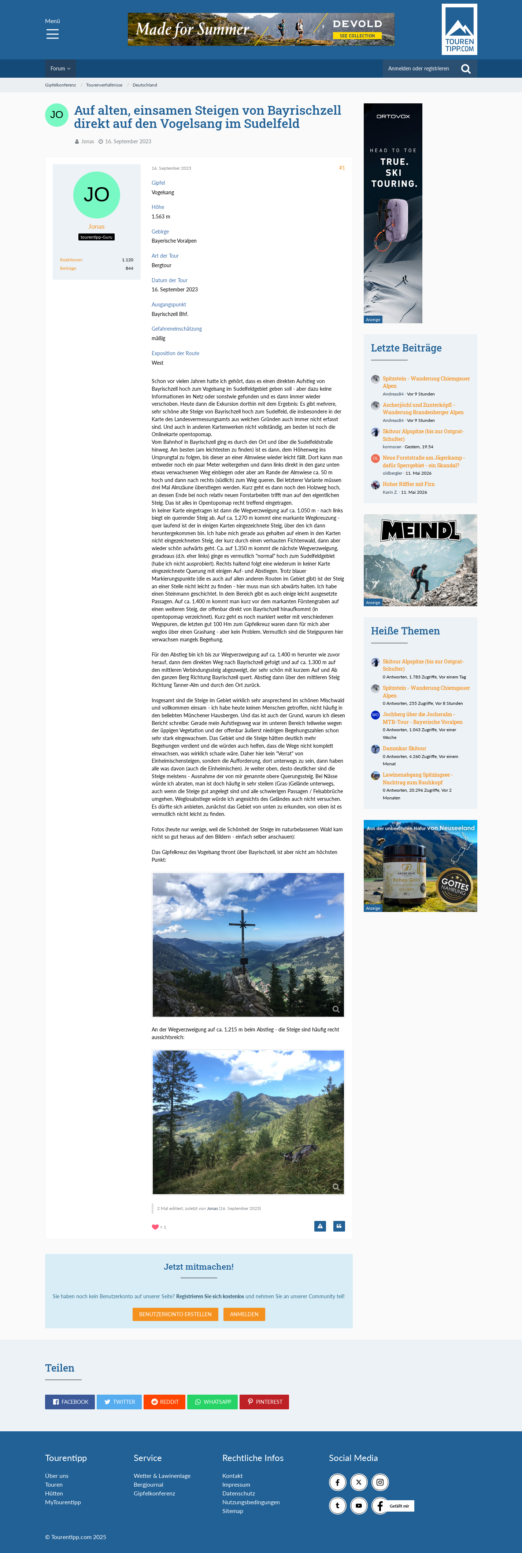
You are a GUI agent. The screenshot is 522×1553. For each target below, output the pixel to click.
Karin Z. (390, 492)
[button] (70, 1402)
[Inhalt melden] (320, 1226)
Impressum (236, 1484)
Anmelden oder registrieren (418, 68)
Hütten (54, 1493)
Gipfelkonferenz (154, 1493)
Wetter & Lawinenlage (162, 1475)
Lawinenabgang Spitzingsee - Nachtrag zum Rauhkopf (418, 778)
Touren (54, 1484)
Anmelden (244, 1314)
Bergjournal (148, 1484)
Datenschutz (238, 1493)
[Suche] (466, 68)
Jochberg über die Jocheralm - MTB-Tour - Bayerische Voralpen (423, 718)
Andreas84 (393, 394)
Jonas (87, 141)
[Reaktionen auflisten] (160, 1226)
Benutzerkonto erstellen (175, 1314)
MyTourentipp (63, 1501)
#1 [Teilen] (342, 168)
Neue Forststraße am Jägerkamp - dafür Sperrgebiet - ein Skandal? (424, 461)
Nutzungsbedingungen (251, 1501)
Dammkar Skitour (404, 748)
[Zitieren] (339, 1226)
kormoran (392, 446)
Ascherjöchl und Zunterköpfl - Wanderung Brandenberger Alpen (423, 408)
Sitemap (232, 1510)
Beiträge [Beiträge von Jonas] (68, 268)
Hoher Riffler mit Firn (409, 484)
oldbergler (392, 473)
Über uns (57, 1475)
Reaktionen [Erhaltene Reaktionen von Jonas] (71, 259)
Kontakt (232, 1475)
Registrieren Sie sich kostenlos (210, 1296)
